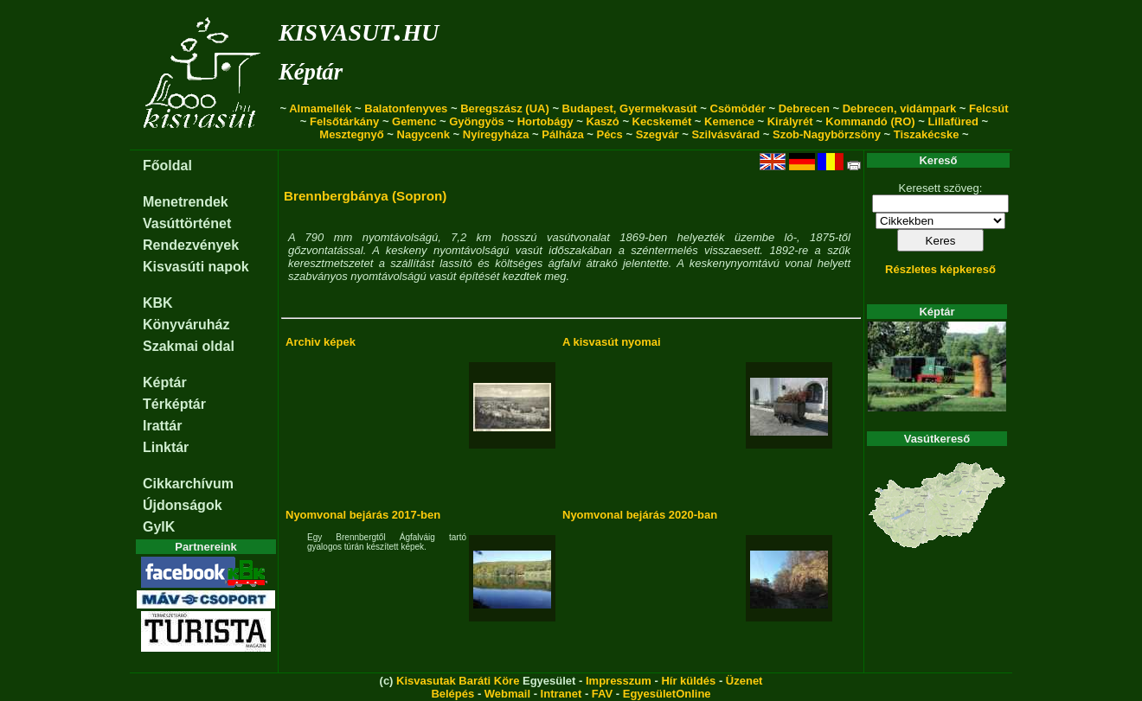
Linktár (166, 447)
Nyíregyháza (496, 134)
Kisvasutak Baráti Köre (457, 680)
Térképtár (174, 404)
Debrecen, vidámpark (900, 108)
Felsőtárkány (344, 121)
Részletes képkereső (940, 269)
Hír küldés (688, 680)
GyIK (159, 526)
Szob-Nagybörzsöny (827, 134)
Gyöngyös (476, 121)
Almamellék (320, 108)
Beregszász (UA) (504, 108)
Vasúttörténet (187, 223)
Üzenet (744, 680)
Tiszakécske (926, 134)
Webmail (507, 693)
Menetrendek (185, 201)
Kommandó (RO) (869, 121)
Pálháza (562, 134)
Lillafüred (952, 121)
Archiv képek (321, 341)
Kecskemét (662, 121)
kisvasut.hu (359, 29)
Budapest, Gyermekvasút (629, 108)
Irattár (162, 425)
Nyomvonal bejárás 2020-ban (639, 514)
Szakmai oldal (188, 346)
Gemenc (414, 121)
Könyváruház (186, 324)
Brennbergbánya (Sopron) (365, 195)
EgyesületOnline (667, 693)
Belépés (452, 693)
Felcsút (989, 108)
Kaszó (602, 121)
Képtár (311, 72)
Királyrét (790, 121)
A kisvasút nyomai (611, 341)
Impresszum (618, 680)
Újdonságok (182, 505)
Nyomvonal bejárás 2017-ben (363, 514)
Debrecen (804, 108)
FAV (602, 693)
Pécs (609, 134)
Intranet (561, 693)
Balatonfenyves (405, 108)
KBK (158, 303)
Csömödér (738, 108)
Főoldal (167, 165)
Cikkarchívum (188, 483)
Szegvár (657, 134)
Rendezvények (191, 245)
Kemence (729, 121)
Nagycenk (423, 134)
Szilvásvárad (725, 134)
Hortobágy (545, 121)
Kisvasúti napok (196, 266)
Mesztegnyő (351, 134)
